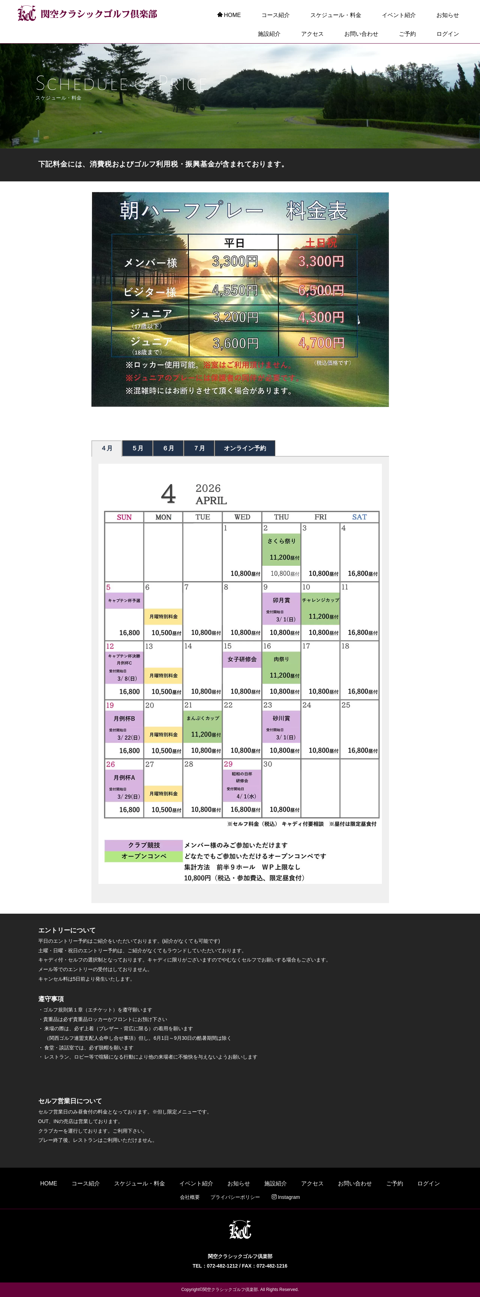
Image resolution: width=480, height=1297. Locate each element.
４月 (107, 448)
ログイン (447, 34)
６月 (168, 448)
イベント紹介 (399, 15)
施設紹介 (269, 34)
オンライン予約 (245, 448)
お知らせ (447, 15)
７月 (199, 448)
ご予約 (407, 34)
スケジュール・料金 (335, 15)
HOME (229, 15)
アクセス (312, 34)
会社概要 (190, 1197)
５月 (137, 448)
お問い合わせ (361, 34)
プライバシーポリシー (235, 1197)
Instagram (286, 1197)
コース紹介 (275, 15)
